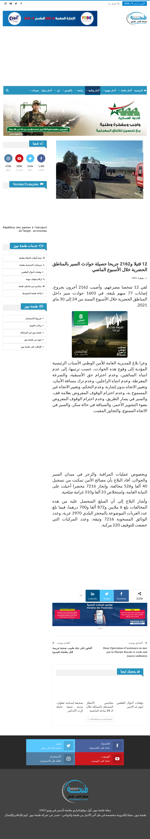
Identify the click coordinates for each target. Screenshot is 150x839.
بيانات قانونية (35, 325)
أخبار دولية (46, 90)
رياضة (80, 90)
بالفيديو (68, 90)
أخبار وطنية (94, 90)
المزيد (23, 90)
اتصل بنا (114, 3)
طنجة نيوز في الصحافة (30, 332)
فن (58, 90)
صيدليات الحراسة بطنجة (32, 265)
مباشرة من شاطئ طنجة (32, 286)
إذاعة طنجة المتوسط (31, 293)
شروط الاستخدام (33, 318)
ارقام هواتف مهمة (35, 279)
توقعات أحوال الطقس (31, 272)
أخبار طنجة (126, 90)
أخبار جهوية (110, 90)
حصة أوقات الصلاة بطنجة (32, 258)
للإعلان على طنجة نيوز (31, 347)
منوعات (35, 90)
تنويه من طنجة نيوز (32, 339)
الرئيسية (140, 90)
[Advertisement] (75, 54)
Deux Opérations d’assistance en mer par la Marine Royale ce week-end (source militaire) (125, 652)
